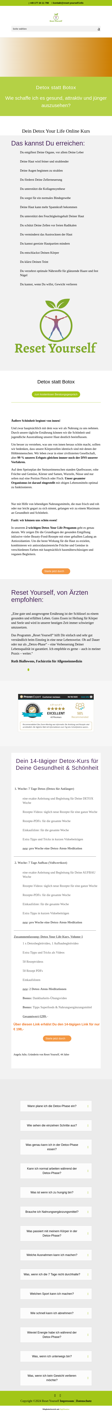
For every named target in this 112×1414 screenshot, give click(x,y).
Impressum (67, 1401)
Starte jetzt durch (54, 571)
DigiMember (65, 1409)
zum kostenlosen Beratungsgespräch (55, 394)
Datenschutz (84, 1401)
